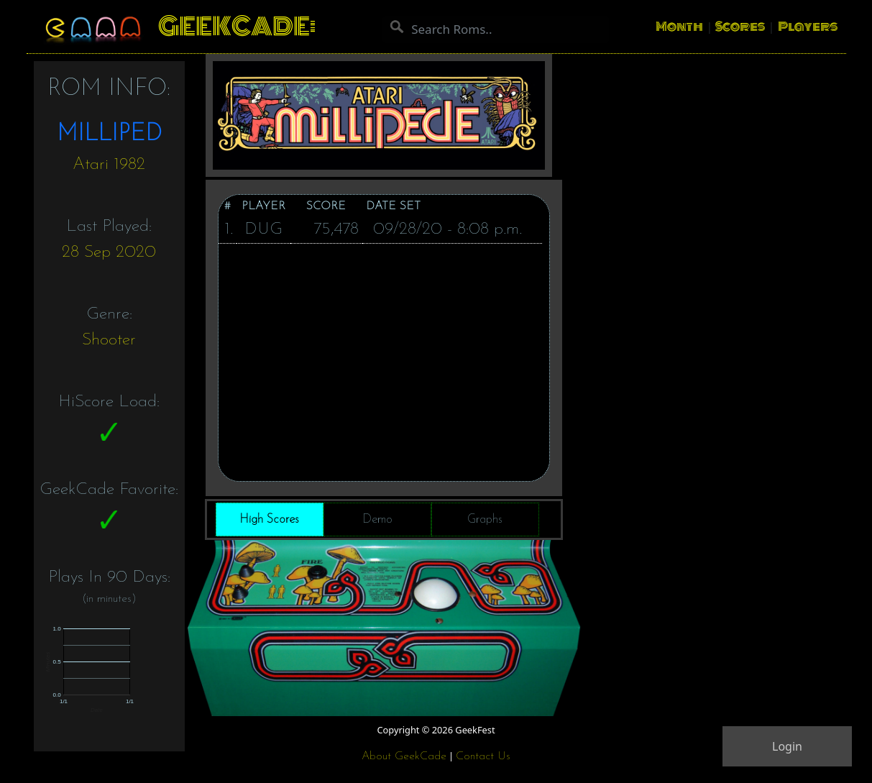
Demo (377, 519)
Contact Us (483, 756)
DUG (263, 229)
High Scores (269, 519)
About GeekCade (404, 756)
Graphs (484, 519)
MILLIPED (109, 134)
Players (807, 26)
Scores (740, 26)
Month (679, 26)
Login (787, 746)
